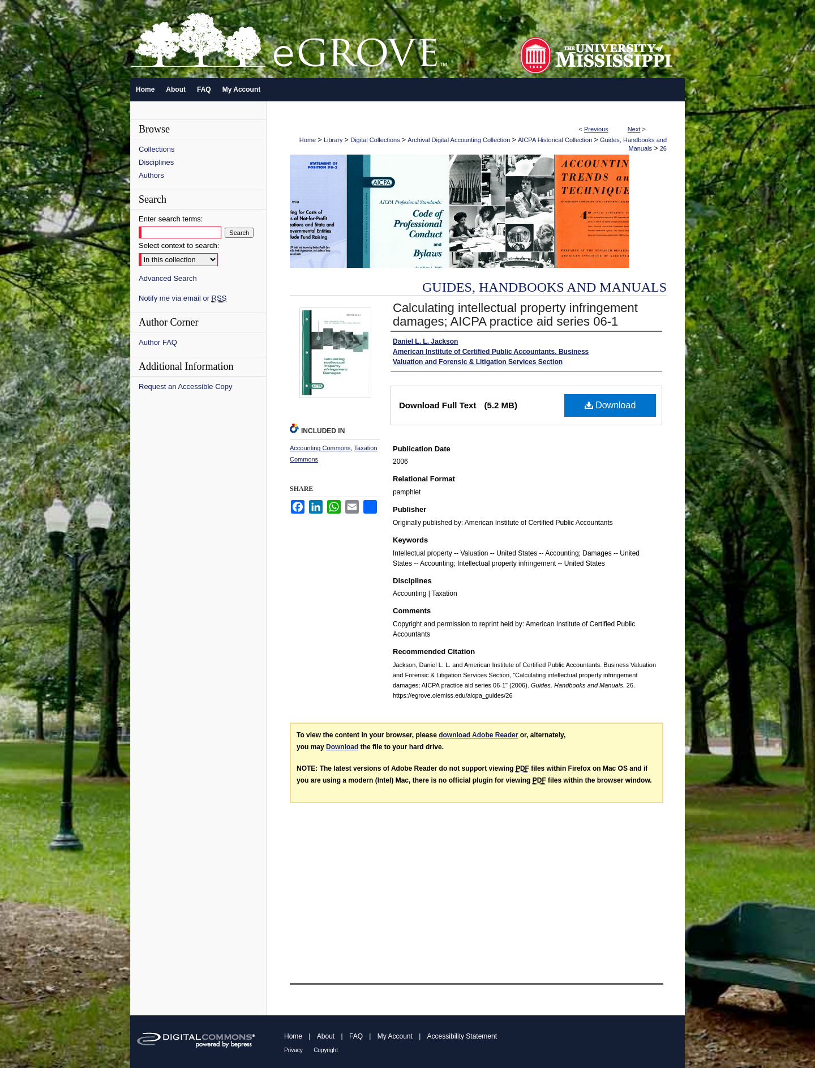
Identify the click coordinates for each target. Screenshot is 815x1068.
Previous (596, 129)
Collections (157, 149)
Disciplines (156, 162)
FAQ (356, 1036)
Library (333, 139)
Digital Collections (375, 139)
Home (307, 139)
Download (610, 405)
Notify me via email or (182, 298)
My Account (395, 1036)
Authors (151, 175)
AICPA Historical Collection (555, 139)
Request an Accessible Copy (185, 386)
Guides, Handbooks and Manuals (544, 287)
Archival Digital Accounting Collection (459, 139)
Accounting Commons (320, 448)
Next (634, 129)
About (325, 1036)
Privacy (293, 1050)
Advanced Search (168, 278)
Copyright (326, 1050)
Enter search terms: (171, 219)
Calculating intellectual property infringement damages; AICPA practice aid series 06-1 (515, 314)
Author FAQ (158, 342)
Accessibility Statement (462, 1036)
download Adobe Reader (478, 735)
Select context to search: (179, 245)
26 (663, 148)
